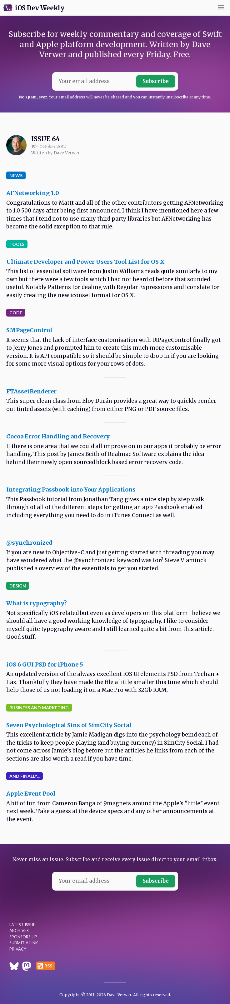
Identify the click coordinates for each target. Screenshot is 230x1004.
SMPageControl (29, 330)
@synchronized (29, 542)
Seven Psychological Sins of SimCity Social (68, 725)
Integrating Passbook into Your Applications (71, 489)
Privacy (17, 949)
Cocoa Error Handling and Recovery (58, 436)
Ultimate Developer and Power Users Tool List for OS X (85, 261)
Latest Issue (22, 924)
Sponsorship (23, 936)
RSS (48, 965)
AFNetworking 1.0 (32, 193)
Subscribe (155, 81)
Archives (19, 930)
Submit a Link (23, 942)
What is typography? (36, 603)
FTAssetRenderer (31, 391)
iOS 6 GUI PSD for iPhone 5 (44, 664)
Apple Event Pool (30, 793)
